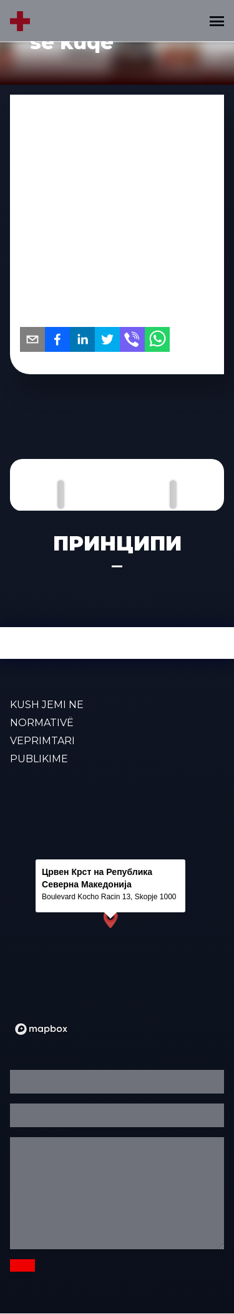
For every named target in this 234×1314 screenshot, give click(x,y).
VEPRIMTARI (42, 741)
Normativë (42, 723)
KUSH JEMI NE (47, 705)
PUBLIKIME (39, 759)
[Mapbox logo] (41, 1029)
